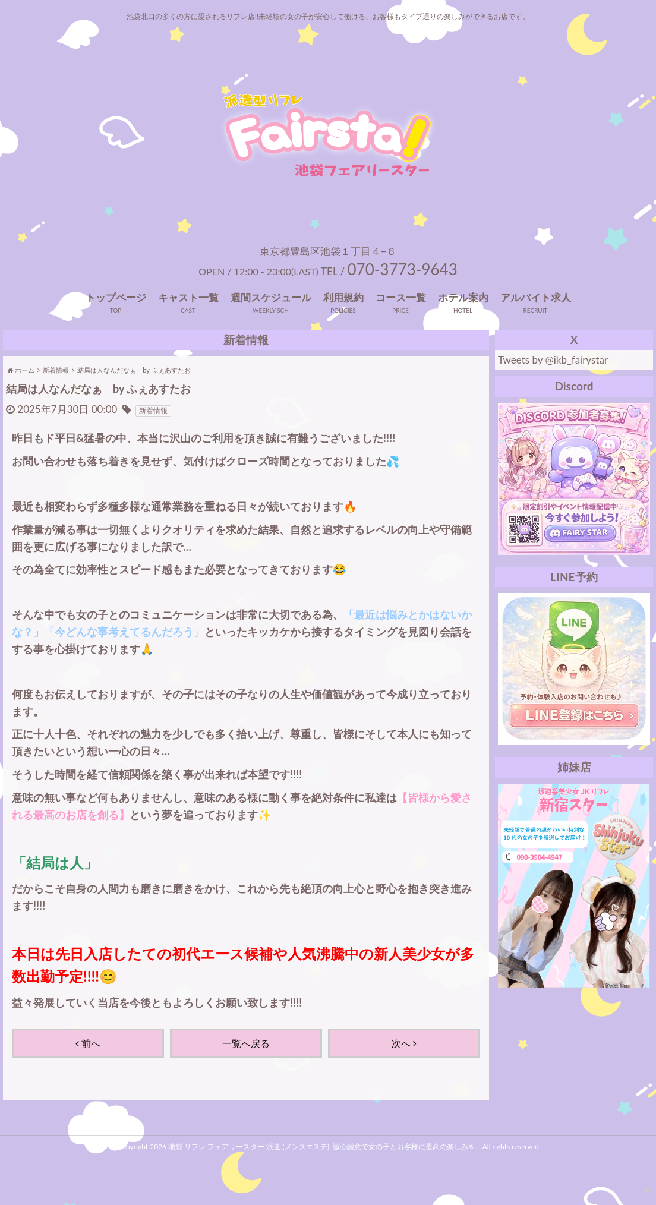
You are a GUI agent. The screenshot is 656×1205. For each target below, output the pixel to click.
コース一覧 (401, 320)
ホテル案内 (463, 320)
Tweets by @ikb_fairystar (553, 383)
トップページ (116, 320)
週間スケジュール (271, 320)
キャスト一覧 (188, 320)
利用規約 (343, 320)
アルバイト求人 (535, 320)
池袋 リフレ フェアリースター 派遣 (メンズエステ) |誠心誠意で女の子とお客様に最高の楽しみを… (324, 1169)
